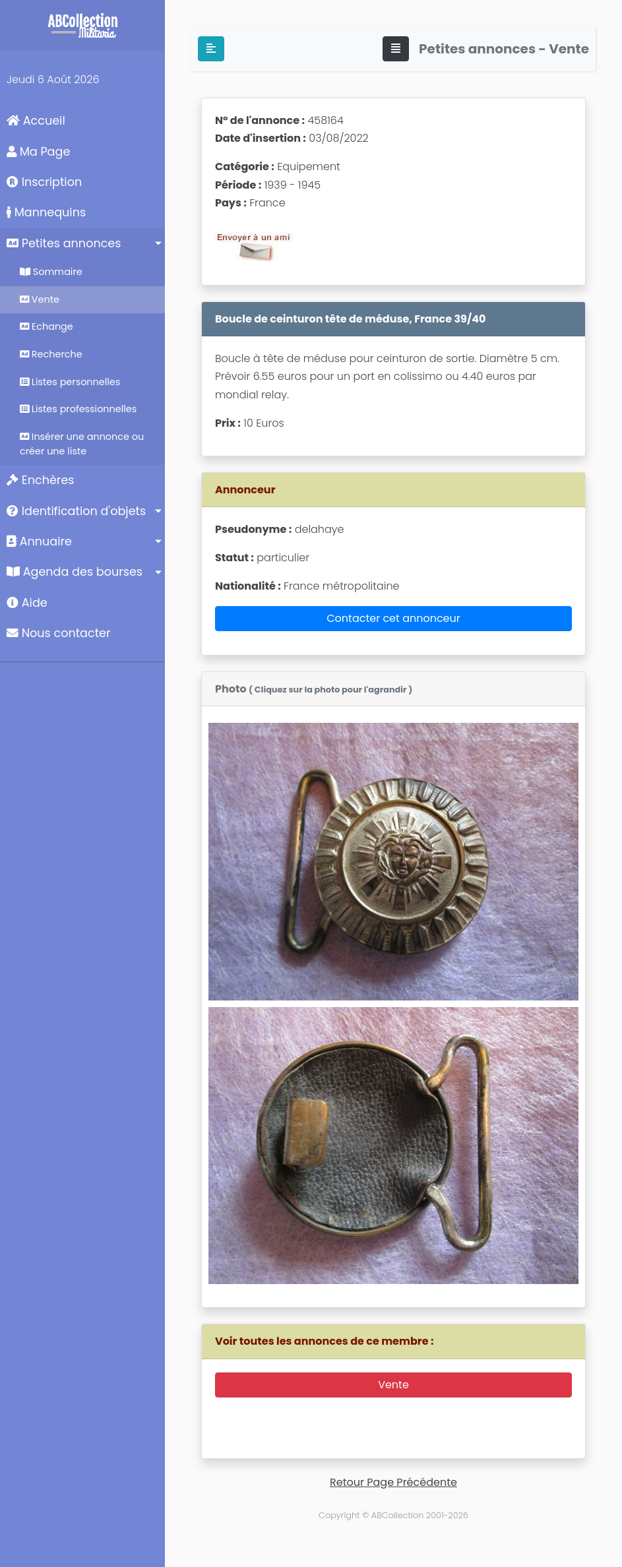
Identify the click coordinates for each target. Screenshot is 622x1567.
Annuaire (39, 541)
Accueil (36, 121)
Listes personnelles (70, 381)
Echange (46, 326)
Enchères (41, 480)
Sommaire (51, 271)
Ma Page (38, 152)
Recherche (51, 354)
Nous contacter (59, 633)
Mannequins (46, 212)
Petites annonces (64, 243)
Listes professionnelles (78, 408)
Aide (27, 603)
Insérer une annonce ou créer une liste (82, 444)
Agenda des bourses (74, 572)
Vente (39, 299)
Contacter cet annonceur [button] (393, 618)
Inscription (44, 182)
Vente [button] (393, 1384)
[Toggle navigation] (396, 48)
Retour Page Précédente (393, 1482)
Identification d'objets (76, 511)
